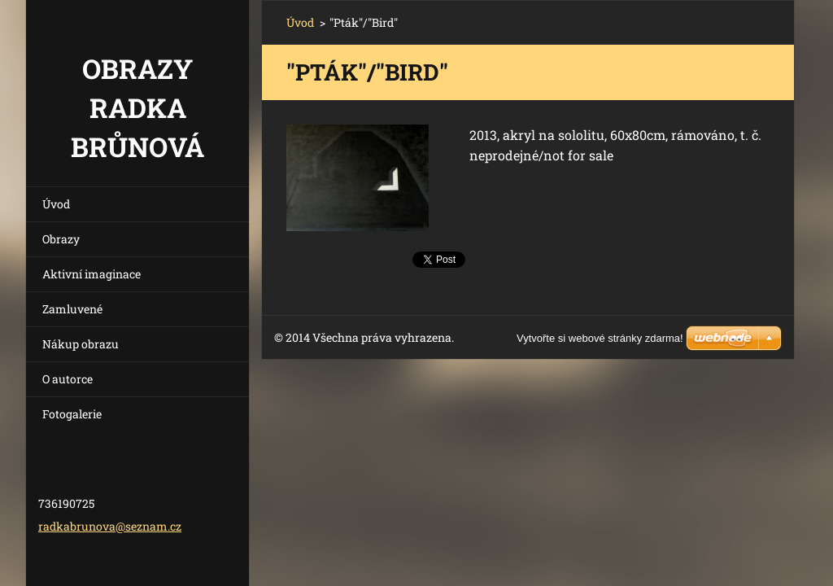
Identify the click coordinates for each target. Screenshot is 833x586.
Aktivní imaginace (91, 274)
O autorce (67, 379)
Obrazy (61, 239)
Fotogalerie (72, 414)
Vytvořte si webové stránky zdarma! (600, 338)
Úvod (56, 204)
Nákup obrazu (80, 344)
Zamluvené (72, 309)
